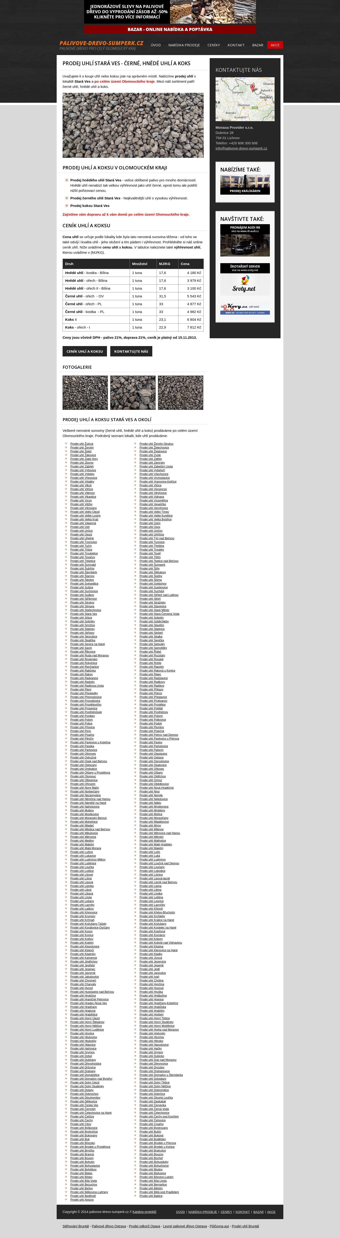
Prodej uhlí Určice (81, 530)
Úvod (156, 45)
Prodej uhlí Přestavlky (84, 693)
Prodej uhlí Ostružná (83, 757)
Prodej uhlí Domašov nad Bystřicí (91, 1078)
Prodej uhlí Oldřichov (153, 776)
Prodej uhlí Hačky (151, 1048)
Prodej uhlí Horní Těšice (155, 1018)
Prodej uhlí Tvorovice (83, 542)
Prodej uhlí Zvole (150, 455)
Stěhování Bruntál (76, 1226)
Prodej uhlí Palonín (151, 750)
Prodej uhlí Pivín (80, 731)
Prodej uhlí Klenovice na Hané (159, 950)
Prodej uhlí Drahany (82, 1071)
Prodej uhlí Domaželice (84, 1075)
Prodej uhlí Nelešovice (154, 799)
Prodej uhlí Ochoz (151, 780)
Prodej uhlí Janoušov (153, 973)
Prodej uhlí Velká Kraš (84, 519)
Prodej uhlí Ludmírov (153, 859)
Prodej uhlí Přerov (151, 693)
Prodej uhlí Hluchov (152, 1037)
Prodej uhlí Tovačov (82, 557)
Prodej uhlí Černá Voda (154, 1109)
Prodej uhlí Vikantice (83, 496)
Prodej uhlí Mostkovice (84, 814)
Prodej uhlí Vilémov (82, 493)
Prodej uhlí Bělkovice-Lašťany (89, 1192)
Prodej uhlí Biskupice (153, 1173)
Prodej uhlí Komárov (152, 935)
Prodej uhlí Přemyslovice (86, 697)
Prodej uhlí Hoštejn (151, 1014)
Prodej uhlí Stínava (82, 606)
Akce (275, 45)
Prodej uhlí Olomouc (83, 776)
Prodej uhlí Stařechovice (85, 610)
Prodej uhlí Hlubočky (83, 1041)
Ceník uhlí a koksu (85, 351)
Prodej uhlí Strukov (82, 602)
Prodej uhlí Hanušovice (154, 1044)
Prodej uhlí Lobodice (152, 871)
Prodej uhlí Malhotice (153, 840)
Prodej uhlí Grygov (151, 1052)
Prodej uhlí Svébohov (153, 583)
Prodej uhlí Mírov (150, 825)
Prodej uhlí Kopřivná (152, 931)
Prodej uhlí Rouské (151, 659)
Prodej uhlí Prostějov (153, 704)
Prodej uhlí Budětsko (153, 1139)
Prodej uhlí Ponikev (82, 716)
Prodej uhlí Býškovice (84, 1128)
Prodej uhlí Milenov (152, 829)
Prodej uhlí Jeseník (152, 965)
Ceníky (214, 45)
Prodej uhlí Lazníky (82, 905)
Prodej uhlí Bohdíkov (83, 1169)
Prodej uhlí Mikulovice (84, 833)
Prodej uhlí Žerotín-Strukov (156, 444)
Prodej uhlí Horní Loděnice (87, 1029)
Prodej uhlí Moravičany (154, 818)
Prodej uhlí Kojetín (82, 942)
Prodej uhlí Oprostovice (154, 761)
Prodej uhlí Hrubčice (83, 995)
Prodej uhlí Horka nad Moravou (159, 1029)
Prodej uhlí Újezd (81, 534)
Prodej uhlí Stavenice (153, 606)
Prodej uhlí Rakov (81, 674)
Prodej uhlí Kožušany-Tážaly (88, 923)
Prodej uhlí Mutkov (82, 810)
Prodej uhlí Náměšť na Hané (88, 803)
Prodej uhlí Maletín (82, 844)
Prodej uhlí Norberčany (84, 791)
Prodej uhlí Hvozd (81, 988)
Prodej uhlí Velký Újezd (84, 512)
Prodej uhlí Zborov (82, 462)
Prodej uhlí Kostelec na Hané (158, 927)
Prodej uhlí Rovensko (83, 659)
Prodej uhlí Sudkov (82, 595)
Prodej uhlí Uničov (151, 530)
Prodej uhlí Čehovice (153, 1120)
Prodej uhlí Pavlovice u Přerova (159, 738)
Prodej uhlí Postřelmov (154, 712)
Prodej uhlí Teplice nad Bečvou (159, 561)
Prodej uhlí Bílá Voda (83, 1180)
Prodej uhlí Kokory (151, 939)
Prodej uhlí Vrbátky (82, 481)
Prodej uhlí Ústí (80, 527)
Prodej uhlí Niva (150, 791)
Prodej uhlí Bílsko (81, 1177)
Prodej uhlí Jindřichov (84, 961)
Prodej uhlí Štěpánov (153, 572)
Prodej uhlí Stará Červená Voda (159, 614)
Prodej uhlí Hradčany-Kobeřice (159, 1003)
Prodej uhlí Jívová (151, 958)
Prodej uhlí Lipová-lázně (155, 878)
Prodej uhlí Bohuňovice (154, 1165)
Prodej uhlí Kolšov (81, 939)
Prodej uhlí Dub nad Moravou (158, 1060)
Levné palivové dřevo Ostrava (185, 1226)
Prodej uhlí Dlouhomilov (85, 1097)
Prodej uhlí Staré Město (154, 610)
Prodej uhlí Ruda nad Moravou (89, 655)
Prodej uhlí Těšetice (82, 561)
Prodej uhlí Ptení (80, 689)
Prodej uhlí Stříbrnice (83, 598)
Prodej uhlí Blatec (81, 1173)
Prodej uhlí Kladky (151, 954)
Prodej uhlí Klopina (151, 946)
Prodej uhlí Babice (151, 1196)
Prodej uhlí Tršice (81, 549)
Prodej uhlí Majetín (151, 848)
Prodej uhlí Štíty (150, 568)
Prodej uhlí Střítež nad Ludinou (159, 595)
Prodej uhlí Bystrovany (154, 1128)
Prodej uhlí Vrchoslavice (155, 478)
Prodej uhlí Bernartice (153, 1184)
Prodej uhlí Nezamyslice (85, 795)
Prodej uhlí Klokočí (82, 950)
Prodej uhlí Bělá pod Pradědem (159, 1192)
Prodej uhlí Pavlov (151, 742)
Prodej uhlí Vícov (81, 500)
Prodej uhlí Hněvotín (152, 1033)
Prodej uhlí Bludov (151, 1169)
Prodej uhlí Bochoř (151, 1158)
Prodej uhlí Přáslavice (153, 697)
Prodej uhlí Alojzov (82, 1199)
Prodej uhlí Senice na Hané (87, 644)
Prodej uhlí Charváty (83, 984)
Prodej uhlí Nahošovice (84, 806)
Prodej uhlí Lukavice (83, 855)
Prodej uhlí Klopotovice (84, 946)
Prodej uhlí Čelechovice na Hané (91, 1112)
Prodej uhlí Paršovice (83, 750)
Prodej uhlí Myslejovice (154, 806)
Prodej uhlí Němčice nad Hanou (90, 799)
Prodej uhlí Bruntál (245, 1226)
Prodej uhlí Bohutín (82, 1162)
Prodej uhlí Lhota (81, 897)
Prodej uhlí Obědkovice (154, 784)
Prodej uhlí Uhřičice (152, 534)
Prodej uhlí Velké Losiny (85, 515)
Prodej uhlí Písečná (152, 731)
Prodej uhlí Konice (81, 935)
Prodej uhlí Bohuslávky (154, 1162)
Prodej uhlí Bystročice (84, 1131)
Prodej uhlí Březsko (82, 1143)
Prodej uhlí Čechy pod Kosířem (159, 1116)
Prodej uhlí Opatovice (153, 765)
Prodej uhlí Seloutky (152, 644)
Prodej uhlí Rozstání (152, 655)
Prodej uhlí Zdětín (151, 459)
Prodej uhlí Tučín (81, 546)
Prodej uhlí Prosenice (83, 708)
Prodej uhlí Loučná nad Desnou (159, 863)
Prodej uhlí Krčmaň (82, 920)
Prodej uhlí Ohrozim (82, 784)
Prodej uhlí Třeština (152, 546)
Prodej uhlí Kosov (81, 931)
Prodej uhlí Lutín (150, 852)
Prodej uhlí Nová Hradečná (157, 787)
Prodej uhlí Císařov (152, 1124)
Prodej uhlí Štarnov (82, 576)
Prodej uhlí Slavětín (152, 625)
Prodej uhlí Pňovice (82, 727)
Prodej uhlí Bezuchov (83, 1184)
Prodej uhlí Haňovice (83, 1048)
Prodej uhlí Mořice (151, 814)
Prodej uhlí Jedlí (150, 969)
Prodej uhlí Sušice (81, 587)
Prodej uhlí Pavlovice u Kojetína (90, 742)
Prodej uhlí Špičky (151, 576)
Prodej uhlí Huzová (151, 988)
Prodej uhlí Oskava (151, 757)
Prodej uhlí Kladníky (83, 954)
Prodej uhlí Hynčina (152, 984)
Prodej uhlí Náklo (150, 803)
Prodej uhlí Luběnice (83, 863)
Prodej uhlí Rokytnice (83, 663)
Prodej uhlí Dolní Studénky (87, 1086)
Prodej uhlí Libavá (81, 893)
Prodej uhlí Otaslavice (153, 753)
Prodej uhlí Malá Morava (85, 848)
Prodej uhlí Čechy (81, 1120)
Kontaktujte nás (131, 351)
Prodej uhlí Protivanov (153, 701)
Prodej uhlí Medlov (82, 840)
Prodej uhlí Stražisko (153, 602)
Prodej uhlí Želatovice (153, 451)
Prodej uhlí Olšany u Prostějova (90, 772)
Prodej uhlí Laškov (82, 908)
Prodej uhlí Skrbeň (151, 632)
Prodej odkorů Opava (144, 1226)
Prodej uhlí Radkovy (152, 682)
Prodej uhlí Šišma (151, 580)
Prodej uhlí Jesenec (82, 969)
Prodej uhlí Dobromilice (154, 1090)
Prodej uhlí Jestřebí (82, 965)
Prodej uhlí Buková (151, 1135)
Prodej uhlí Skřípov (82, 632)
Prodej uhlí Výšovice (83, 470)
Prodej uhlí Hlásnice (83, 1044)
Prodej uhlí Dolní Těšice (155, 1082)
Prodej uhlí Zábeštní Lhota (156, 466)
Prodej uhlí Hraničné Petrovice (89, 999)
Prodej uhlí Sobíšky (82, 621)
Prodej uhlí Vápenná (83, 523)
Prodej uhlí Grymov (82, 1052)
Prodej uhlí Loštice (82, 871)
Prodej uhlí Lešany (82, 901)
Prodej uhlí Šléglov (82, 580)
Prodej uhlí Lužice (81, 852)
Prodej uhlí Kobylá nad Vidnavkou (161, 942)
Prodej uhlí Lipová (81, 882)
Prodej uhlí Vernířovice (154, 508)
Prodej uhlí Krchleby (152, 916)
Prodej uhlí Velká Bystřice (156, 519)
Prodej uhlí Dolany (82, 1090)
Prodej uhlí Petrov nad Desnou (159, 735)
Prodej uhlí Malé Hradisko (156, 844)
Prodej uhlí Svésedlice (84, 583)
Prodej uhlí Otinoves (83, 753)
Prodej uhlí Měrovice (83, 837)
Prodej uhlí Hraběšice (84, 1014)
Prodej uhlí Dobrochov (84, 1094)
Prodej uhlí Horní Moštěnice (157, 1026)
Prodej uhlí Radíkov (152, 685)
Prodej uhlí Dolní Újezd (84, 1082)
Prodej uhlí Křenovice (83, 912)
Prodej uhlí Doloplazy (153, 1078)
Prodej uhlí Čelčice (82, 1116)
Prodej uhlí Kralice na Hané (157, 920)
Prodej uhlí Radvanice (84, 678)
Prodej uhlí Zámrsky (152, 462)
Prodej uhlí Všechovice (154, 474)
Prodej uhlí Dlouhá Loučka (156, 1097)
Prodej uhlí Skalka (151, 636)
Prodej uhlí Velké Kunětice (156, 515)
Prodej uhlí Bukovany (83, 1135)
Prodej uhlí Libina (151, 889)
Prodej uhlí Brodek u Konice (157, 1146)
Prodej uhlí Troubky (152, 549)
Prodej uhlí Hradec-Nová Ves (88, 1003)
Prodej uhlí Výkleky (82, 474)
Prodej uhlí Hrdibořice (153, 995)
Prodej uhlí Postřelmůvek (86, 712)
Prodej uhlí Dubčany (83, 1060)
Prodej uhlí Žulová (81, 444)
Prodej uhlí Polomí (151, 716)
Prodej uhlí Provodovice (85, 701)
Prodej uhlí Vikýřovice (153, 493)
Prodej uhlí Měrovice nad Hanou (160, 833)
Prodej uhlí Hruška (151, 992)
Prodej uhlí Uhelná (82, 538)
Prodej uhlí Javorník (82, 973)
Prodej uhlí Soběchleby (154, 621)
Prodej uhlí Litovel (81, 874)
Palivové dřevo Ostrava (109, 1226)
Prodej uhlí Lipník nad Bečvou (158, 882)
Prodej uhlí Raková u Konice (157, 670)
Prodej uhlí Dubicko (152, 1056)
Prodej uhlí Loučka (82, 867)
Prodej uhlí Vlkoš (81, 485)
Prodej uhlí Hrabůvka (153, 1007)
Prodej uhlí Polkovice (153, 719)
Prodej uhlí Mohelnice (84, 821)
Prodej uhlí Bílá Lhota (153, 1180)
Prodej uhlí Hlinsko (151, 1041)
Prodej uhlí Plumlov (152, 727)
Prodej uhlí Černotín (83, 1109)
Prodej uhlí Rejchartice (84, 666)
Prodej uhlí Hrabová (82, 1010)
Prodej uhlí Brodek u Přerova (158, 1143)
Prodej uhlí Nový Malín (84, 787)
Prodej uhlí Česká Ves (84, 1105)
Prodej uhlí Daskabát (153, 1101)
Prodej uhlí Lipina (151, 886)
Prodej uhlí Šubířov (82, 568)
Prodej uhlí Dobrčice (152, 1094)
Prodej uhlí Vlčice (151, 485)
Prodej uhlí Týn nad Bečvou (157, 538)
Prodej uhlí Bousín (82, 1158)
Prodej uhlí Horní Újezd (85, 1018)
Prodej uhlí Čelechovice (154, 1112)
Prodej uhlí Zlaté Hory (84, 459)
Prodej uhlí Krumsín (82, 916)
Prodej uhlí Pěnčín (82, 738)
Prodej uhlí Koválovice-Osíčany (90, 927)
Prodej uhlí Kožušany (153, 923)
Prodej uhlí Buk (79, 1139)
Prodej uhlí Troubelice (84, 553)
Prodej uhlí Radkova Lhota (87, 685)
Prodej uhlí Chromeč (83, 980)
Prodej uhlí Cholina (151, 980)
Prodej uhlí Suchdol (152, 591)
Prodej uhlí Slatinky (82, 629)
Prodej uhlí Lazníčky (152, 905)
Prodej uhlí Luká (150, 855)
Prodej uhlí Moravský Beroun (88, 818)
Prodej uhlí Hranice (152, 999)
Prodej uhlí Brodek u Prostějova (90, 1146)
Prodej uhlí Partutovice (154, 746)
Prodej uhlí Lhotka (151, 893)
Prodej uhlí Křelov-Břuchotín (157, 912)
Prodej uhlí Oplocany (83, 765)
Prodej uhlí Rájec (150, 674)
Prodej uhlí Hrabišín (152, 1010)
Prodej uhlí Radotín (82, 682)
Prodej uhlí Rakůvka (83, 670)
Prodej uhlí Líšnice (151, 874)
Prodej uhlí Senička (152, 640)
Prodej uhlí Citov (80, 1124)
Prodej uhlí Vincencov (153, 489)
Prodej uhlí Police (81, 723)
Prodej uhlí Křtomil (151, 908)
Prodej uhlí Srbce (81, 617)
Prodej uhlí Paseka (82, 746)
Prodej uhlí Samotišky (153, 648)
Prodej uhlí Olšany (151, 772)
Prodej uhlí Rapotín (152, 666)
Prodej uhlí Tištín (150, 557)
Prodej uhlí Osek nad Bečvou (88, 761)
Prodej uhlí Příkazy (151, 689)
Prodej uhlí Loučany (152, 867)
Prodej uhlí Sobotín (152, 617)
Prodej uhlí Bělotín (151, 1188)
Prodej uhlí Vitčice (81, 489)
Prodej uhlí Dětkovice (83, 1101)
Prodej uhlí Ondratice (83, 769)
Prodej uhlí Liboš (80, 889)
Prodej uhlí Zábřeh (82, 466)
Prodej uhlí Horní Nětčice (86, 1026)
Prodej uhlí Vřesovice (83, 478)
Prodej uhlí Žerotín (82, 447)
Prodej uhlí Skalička (82, 640)
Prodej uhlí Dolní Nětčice (155, 1086)
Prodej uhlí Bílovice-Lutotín (156, 1177)
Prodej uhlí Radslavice (154, 678)
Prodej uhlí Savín (81, 648)
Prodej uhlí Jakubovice (84, 976)
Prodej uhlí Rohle (150, 663)
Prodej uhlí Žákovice (83, 455)
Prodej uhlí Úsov (150, 527)
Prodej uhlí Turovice (152, 542)
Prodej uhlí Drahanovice (155, 1071)
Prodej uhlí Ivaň (149, 976)
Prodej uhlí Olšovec (152, 769)
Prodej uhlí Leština (151, 897)
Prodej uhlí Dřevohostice (85, 1063)
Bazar (257, 45)
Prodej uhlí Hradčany (83, 1007)
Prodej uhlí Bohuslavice (85, 1165)
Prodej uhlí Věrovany (83, 508)
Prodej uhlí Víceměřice (154, 500)
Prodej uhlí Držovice (83, 1067)
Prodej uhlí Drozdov (152, 1067)
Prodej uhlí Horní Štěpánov (87, 1022)
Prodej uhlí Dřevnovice (154, 1063)
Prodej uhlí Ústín (150, 523)
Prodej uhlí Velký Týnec (154, 512)
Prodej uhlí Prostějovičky (85, 704)
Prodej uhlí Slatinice (152, 629)
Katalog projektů (144, 1212)
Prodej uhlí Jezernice (153, 961)
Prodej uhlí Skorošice (83, 636)
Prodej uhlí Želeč (81, 451)
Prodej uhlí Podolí (151, 723)
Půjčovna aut (219, 1226)
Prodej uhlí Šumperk (152, 564)
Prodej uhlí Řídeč (150, 651)
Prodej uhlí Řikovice (82, 651)
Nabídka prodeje (184, 45)
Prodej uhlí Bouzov (151, 1154)
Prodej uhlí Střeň (150, 598)
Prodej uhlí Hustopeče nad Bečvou (92, 992)
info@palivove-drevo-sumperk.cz (241, 148)
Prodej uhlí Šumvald (83, 564)
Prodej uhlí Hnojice (82, 1033)
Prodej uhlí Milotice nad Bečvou (90, 829)
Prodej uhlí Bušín (150, 1131)
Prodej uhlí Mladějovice (154, 821)
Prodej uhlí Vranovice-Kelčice (158, 481)
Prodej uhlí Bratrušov (153, 1150)
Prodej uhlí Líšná (81, 878)
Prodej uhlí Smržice (82, 625)
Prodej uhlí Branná (82, 1154)
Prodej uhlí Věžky (81, 504)
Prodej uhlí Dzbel (81, 1056)
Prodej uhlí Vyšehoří (152, 470)
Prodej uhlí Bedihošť (83, 1196)
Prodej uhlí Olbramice (84, 780)
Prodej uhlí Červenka (153, 1105)
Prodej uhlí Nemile (151, 795)
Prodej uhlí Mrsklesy (152, 810)
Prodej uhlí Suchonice (84, 591)
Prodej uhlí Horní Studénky (156, 1022)
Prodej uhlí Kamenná (83, 958)
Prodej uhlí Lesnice (152, 901)
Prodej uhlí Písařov (82, 735)
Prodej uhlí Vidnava (152, 496)
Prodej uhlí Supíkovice (154, 587)
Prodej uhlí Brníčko (82, 1150)
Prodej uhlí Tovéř (150, 553)
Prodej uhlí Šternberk (83, 572)
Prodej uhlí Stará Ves (83, 614)
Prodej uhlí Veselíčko (153, 504)
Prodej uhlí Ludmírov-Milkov (88, 859)
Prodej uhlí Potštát (151, 708)
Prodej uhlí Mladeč (82, 825)
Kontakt (236, 45)
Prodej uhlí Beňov (81, 1188)
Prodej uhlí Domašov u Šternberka (161, 1075)
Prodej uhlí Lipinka (82, 886)
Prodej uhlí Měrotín (151, 837)
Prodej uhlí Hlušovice (83, 1037)
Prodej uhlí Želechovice (154, 447)
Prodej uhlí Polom (81, 719)
